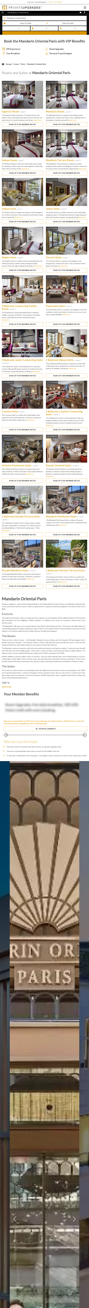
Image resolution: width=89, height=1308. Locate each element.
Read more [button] (37, 123)
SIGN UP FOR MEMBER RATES (22, 127)
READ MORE (6, 689)
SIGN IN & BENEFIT (45, 731)
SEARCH (44, 33)
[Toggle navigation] (85, 7)
